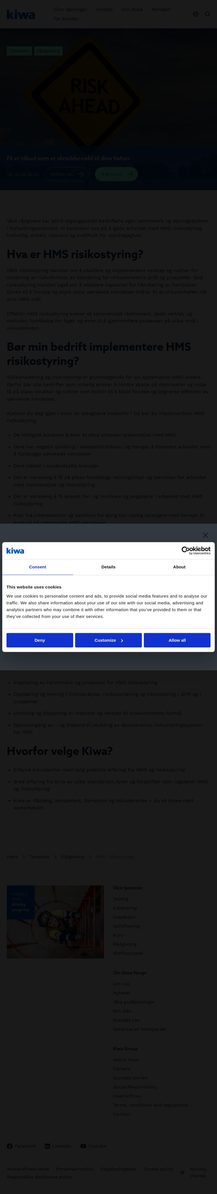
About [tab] (179, 566)
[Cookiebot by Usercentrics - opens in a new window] (186, 550)
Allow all (177, 640)
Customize (109, 640)
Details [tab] (108, 566)
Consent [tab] (37, 566)
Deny (39, 640)
